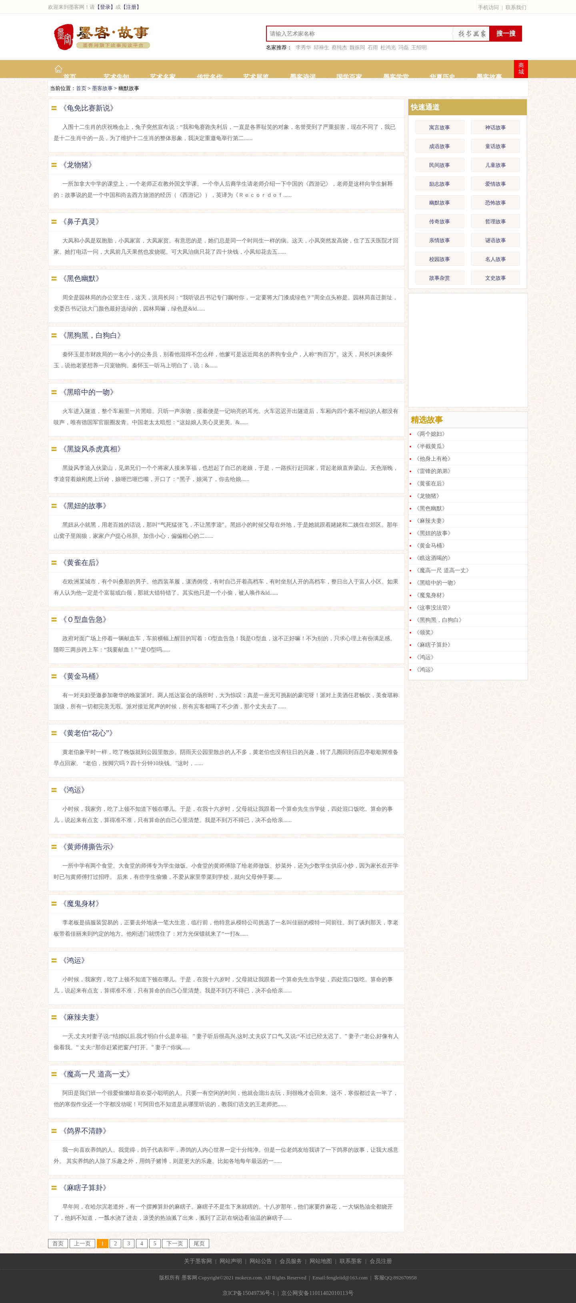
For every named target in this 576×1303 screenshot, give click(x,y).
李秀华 (303, 47)
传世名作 (209, 77)
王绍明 (419, 47)
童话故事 (495, 146)
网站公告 (261, 1261)
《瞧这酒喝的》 (433, 558)
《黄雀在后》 (81, 563)
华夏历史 (442, 77)
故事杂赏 (439, 278)
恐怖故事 (495, 203)
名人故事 (495, 259)
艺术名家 (163, 77)
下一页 (174, 1244)
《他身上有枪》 (433, 459)
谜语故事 (495, 240)
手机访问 (488, 7)
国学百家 (349, 77)
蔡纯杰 (339, 47)
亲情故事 (439, 240)
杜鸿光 (388, 47)
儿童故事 (495, 165)
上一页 (82, 1244)
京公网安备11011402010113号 (317, 1293)
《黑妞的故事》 (85, 506)
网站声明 (231, 1261)
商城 (521, 68)
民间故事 (439, 165)
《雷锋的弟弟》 (433, 471)
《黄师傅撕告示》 (88, 847)
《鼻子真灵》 (81, 222)
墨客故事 (489, 77)
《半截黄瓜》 (431, 446)
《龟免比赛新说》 (88, 108)
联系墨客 (351, 1261)
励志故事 (439, 184)
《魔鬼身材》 (81, 904)
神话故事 (495, 127)
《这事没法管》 (433, 608)
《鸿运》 (74, 790)
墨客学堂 (396, 77)
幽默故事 (439, 203)
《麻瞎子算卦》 (85, 1188)
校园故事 (439, 259)
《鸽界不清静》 (85, 1131)
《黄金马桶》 (81, 676)
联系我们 (516, 7)
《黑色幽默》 (81, 279)
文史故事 (495, 278)
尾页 (199, 1244)
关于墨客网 (198, 1261)
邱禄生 (321, 47)
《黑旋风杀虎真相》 (92, 449)
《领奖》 (425, 632)
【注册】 (131, 7)
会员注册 (381, 1261)
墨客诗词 (303, 77)
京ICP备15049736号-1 (248, 1293)
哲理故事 (495, 222)
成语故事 (439, 146)
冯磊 (403, 47)
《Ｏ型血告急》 (85, 619)
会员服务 (291, 1261)
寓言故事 (439, 127)
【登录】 (105, 7)
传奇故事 (439, 222)
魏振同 (357, 47)
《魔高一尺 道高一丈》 (97, 1074)
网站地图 (321, 1261)
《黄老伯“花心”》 (88, 733)
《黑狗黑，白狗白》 (92, 335)
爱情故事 (495, 184)
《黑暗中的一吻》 (88, 392)
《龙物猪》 (78, 165)
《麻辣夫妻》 (81, 1017)
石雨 (373, 47)
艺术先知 (116, 77)
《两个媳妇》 (431, 434)
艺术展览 (256, 77)
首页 (69, 77)
